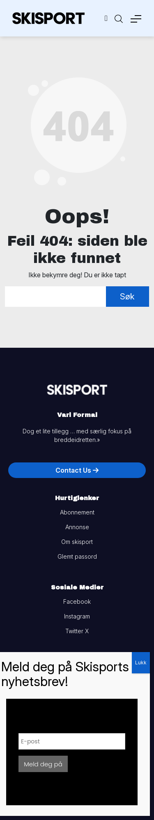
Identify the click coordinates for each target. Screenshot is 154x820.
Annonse (77, 526)
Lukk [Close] (141, 662)
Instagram (77, 616)
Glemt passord (77, 556)
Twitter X (77, 630)
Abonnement (77, 512)
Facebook (77, 601)
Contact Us (77, 470)
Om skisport (77, 541)
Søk (127, 296)
